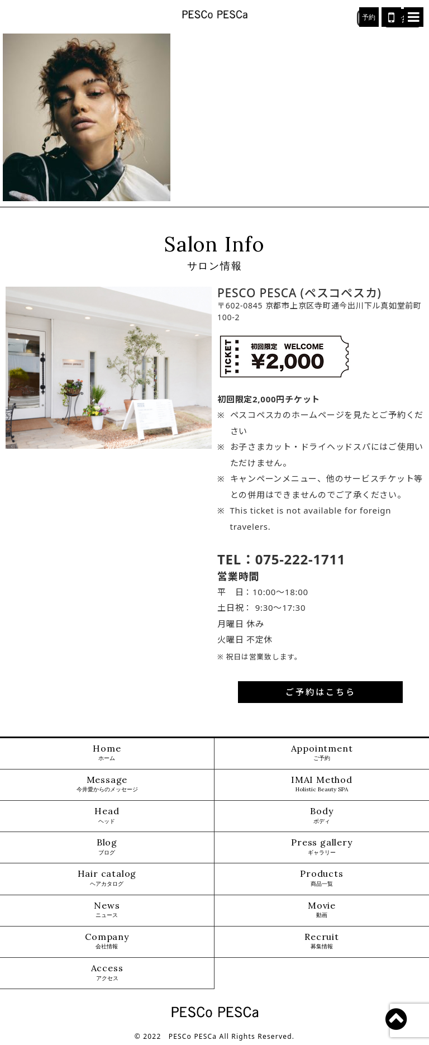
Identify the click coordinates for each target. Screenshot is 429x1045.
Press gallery (321, 847)
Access (107, 972)
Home (107, 753)
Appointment (322, 753)
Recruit (321, 941)
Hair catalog (107, 878)
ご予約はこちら (320, 691)
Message (107, 784)
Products (321, 878)
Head (106, 815)
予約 (369, 17)
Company (107, 941)
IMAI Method (321, 784)
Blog (107, 847)
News (107, 910)
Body (321, 815)
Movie (322, 910)
